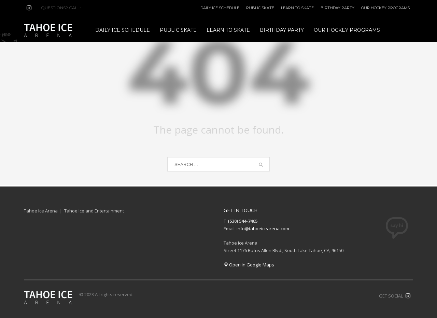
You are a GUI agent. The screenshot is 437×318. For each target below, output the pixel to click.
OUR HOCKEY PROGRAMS (385, 7)
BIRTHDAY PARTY (337, 7)
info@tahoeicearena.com (263, 228)
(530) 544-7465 (98, 7)
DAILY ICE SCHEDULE (219, 7)
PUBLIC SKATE (260, 7)
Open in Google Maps (249, 265)
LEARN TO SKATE (297, 7)
